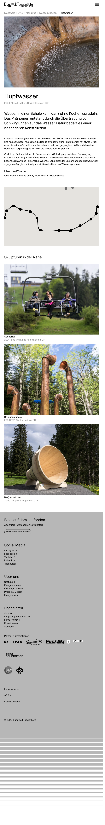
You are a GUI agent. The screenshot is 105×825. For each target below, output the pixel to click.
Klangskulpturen (48, 13)
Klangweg (31, 13)
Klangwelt (9, 13)
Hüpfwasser (66, 13)
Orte (20, 13)
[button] (72, 187)
